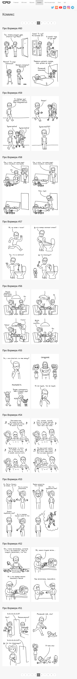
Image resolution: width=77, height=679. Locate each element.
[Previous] (22, 23)
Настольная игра (50, 2)
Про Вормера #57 (12, 221)
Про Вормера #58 (12, 157)
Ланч (59, 2)
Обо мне (24, 2)
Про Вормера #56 (12, 286)
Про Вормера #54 (12, 415)
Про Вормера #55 (12, 350)
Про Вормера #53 (12, 479)
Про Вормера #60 (12, 28)
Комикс (39, 2)
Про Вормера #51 (12, 608)
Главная (15, 2)
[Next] (54, 23)
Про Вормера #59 (12, 92)
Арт (65, 2)
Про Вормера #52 (12, 543)
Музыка (32, 2)
